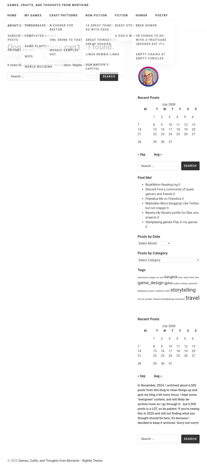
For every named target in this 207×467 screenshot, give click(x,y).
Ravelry (150, 213)
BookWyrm (153, 184)
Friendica (151, 199)
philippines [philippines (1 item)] (143, 291)
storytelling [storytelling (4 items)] (183, 290)
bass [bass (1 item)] (180, 277)
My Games (33, 15)
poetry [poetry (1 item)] (151, 291)
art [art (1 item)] (157, 277)
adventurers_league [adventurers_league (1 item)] (147, 277)
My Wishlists (19, 25)
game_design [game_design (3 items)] (150, 282)
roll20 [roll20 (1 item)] (167, 291)
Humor (141, 15)
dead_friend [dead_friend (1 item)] (189, 277)
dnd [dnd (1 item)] (197, 277)
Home (12, 15)
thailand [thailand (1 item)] (157, 299)
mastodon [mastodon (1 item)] (192, 283)
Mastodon (152, 203)
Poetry (161, 15)
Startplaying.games (158, 222)
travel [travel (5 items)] (193, 298)
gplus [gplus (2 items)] (168, 283)
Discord (150, 189)
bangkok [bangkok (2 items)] (171, 277)
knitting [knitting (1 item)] (183, 283)
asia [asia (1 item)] (162, 277)
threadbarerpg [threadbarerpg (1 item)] (167, 299)
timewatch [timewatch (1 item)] (180, 299)
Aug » (158, 154)
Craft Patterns (64, 15)
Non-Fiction (96, 15)
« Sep (141, 154)
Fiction (121, 15)
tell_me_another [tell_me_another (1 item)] (145, 299)
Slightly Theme (92, 461)
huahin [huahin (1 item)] (176, 283)
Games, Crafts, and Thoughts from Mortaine (48, 5)
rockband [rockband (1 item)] (159, 291)
